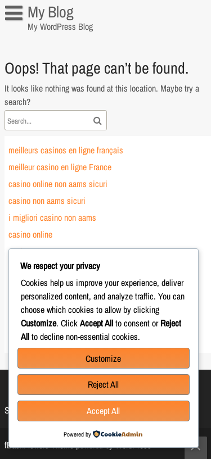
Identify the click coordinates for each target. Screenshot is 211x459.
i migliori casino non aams (52, 217)
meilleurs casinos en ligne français (65, 150)
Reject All (103, 384)
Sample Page (33, 36)
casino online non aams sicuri (57, 184)
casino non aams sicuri (47, 200)
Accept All (103, 411)
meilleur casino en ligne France (59, 167)
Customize (103, 358)
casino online (30, 234)
